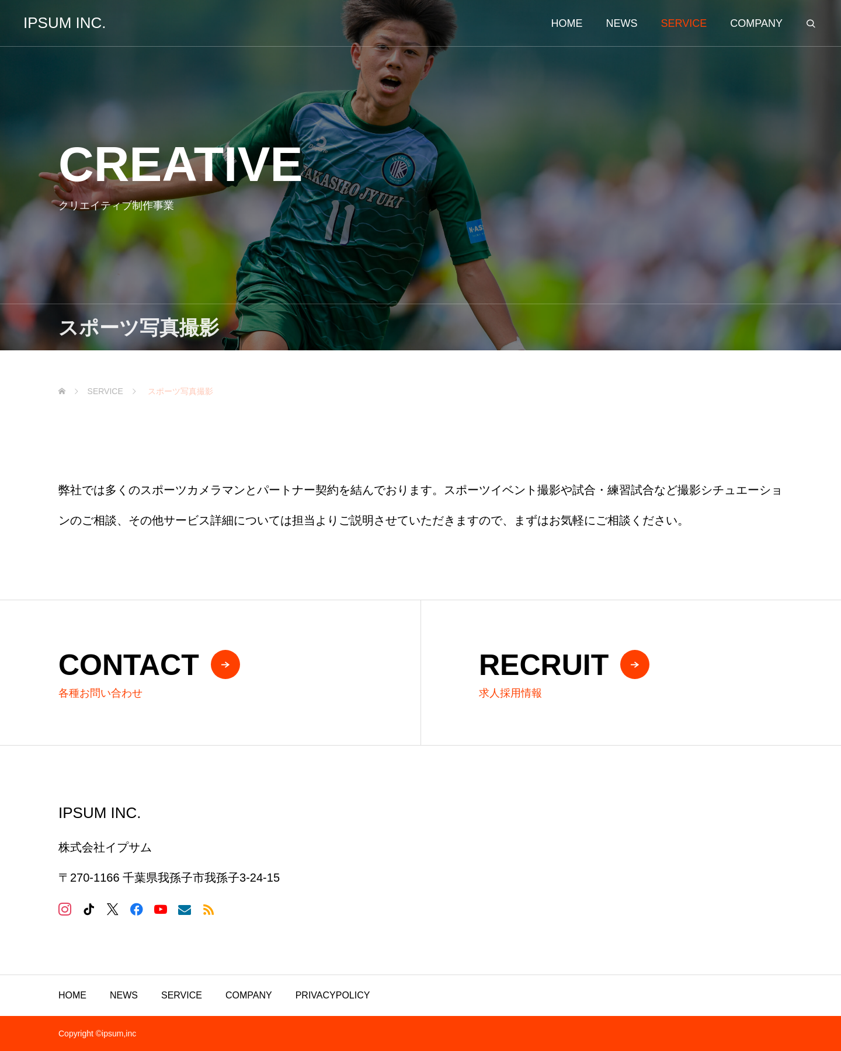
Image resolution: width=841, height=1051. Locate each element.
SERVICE (181, 995)
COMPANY (248, 995)
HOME (72, 995)
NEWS (124, 995)
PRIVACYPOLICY (333, 995)
